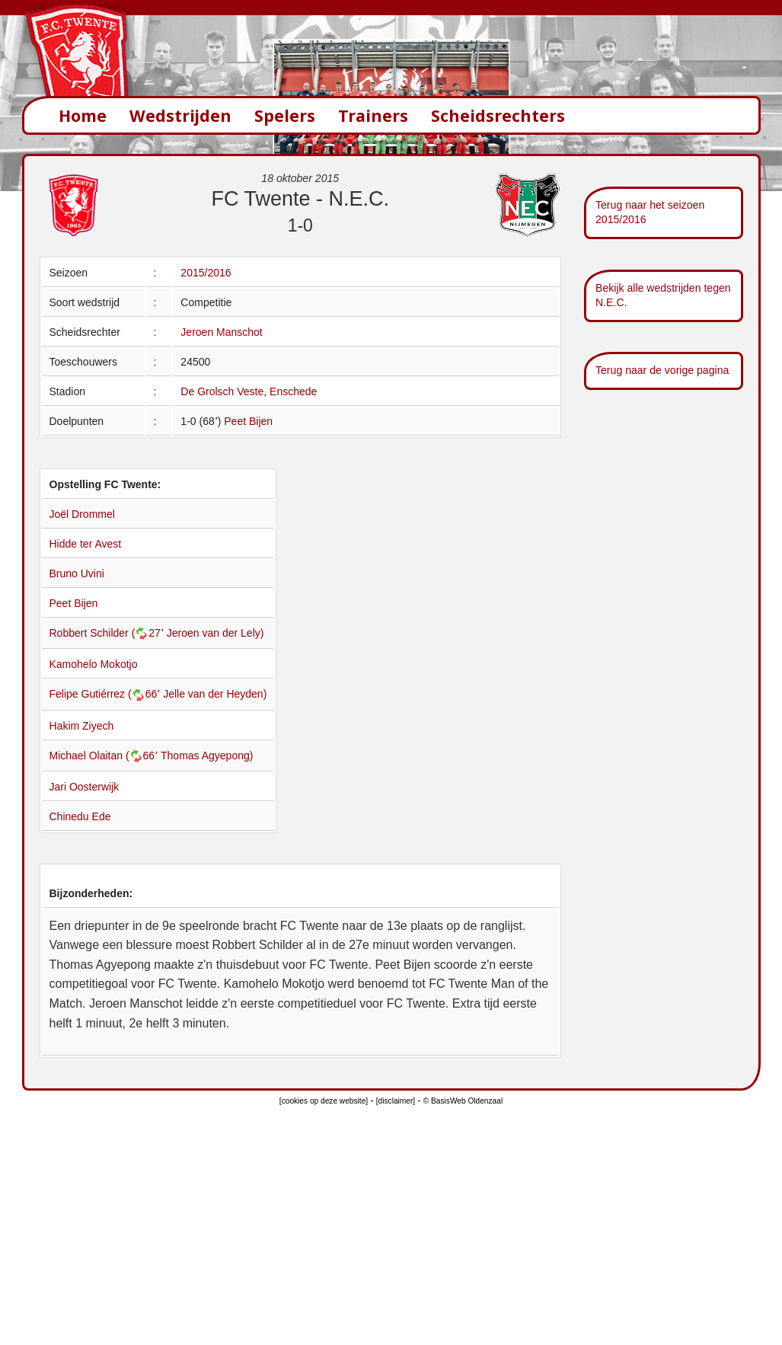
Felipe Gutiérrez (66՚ (106, 694)
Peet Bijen (248, 421)
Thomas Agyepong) (207, 755)
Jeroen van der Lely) (215, 633)
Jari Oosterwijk (84, 787)
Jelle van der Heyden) (215, 694)
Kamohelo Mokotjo (93, 664)
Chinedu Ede (80, 816)
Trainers (373, 115)
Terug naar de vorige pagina (662, 370)
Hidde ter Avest (85, 544)
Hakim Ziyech (81, 726)
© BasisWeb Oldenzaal (463, 1101)
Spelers (284, 115)
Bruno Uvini (76, 573)
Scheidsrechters (498, 115)
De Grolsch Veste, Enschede (248, 391)
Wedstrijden (180, 115)
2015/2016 (205, 273)
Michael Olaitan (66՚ (105, 755)
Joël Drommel (82, 514)
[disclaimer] (395, 1101)
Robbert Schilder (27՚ (108, 633)
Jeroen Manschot (221, 332)
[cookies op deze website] (323, 1101)
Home (83, 115)
